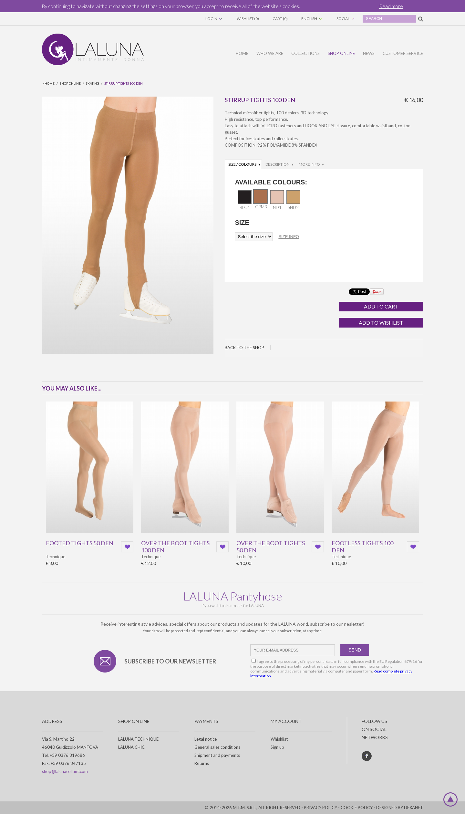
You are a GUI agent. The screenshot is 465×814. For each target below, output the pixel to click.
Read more (391, 6)
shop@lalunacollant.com (65, 771)
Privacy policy (320, 807)
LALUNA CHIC (131, 747)
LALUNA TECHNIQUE (138, 739)
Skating (92, 83)
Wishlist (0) (248, 18)
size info (288, 236)
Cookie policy (357, 807)
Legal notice (205, 739)
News (369, 53)
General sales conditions (217, 747)
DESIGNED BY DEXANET (399, 807)
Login (214, 18)
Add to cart (381, 306)
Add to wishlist (381, 322)
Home (242, 53)
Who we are (269, 53)
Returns (201, 763)
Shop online (341, 53)
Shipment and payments (217, 755)
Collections (305, 53)
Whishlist (279, 739)
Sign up (277, 747)
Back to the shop (244, 347)
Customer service (403, 53)
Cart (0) (280, 18)
